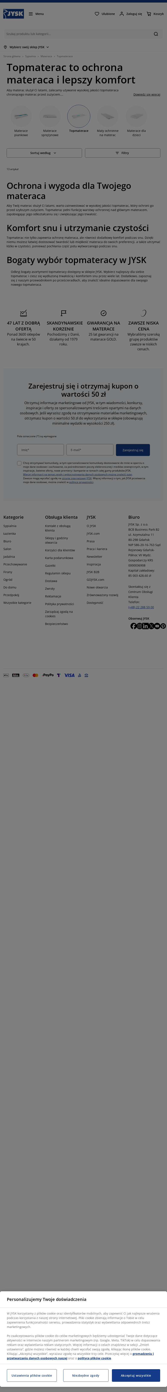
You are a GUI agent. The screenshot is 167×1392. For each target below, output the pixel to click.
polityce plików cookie (94, 1358)
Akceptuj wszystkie (136, 1375)
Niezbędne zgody (86, 1375)
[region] (83, 1339)
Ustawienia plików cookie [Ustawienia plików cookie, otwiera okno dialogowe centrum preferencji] (32, 1375)
